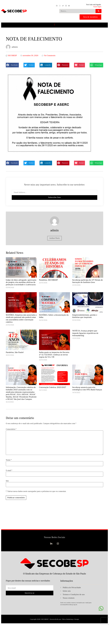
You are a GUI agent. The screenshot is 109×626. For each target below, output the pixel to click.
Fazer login (97, 7)
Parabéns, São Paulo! (15, 352)
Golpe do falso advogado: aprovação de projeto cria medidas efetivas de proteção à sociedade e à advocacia (21, 282)
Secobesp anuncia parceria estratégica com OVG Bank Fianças (87, 388)
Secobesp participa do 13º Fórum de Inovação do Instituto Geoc (87, 281)
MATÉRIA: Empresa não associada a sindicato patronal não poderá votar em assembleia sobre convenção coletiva (21, 318)
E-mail (9, 470)
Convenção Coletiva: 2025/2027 (52, 387)
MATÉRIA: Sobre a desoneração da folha (54, 316)
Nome (9, 460)
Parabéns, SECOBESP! (48, 280)
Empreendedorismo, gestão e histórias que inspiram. (84, 316)
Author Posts (54, 238)
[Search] (98, 11)
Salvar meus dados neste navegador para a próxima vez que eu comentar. (37, 491)
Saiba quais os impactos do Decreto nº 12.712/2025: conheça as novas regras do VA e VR (54, 354)
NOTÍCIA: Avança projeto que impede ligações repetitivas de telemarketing (85, 333)
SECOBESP (12, 55)
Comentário (11, 429)
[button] (54, 24)
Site (7, 481)
